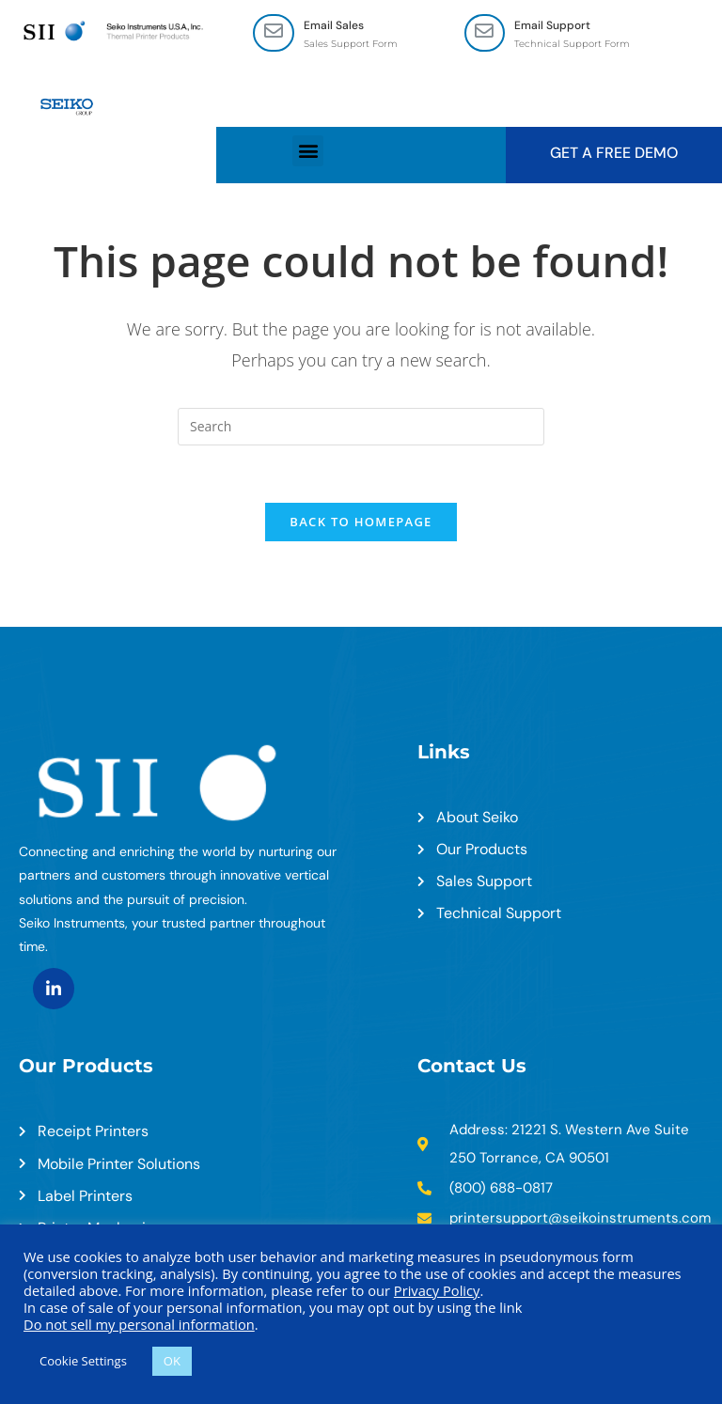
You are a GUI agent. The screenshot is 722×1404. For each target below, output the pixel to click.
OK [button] (172, 1360)
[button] (307, 150)
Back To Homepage (361, 521)
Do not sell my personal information (139, 1324)
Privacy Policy (437, 1290)
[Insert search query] (361, 426)
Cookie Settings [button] (83, 1360)
